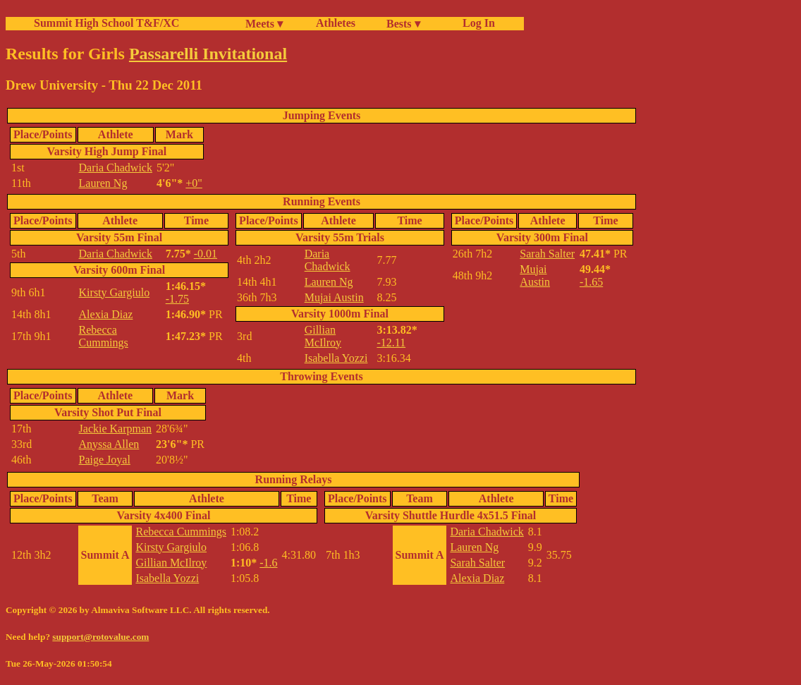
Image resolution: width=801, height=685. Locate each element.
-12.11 (391, 342)
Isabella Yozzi (336, 358)
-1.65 (591, 282)
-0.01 (205, 254)
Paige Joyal (104, 460)
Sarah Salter (547, 254)
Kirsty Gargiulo (114, 292)
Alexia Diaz (106, 314)
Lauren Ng (103, 183)
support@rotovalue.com (100, 636)
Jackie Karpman (115, 429)
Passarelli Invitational (208, 53)
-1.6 (268, 563)
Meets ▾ (264, 24)
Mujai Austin (334, 297)
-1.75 (177, 299)
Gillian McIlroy (323, 336)
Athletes (335, 23)
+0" (193, 183)
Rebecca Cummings (103, 336)
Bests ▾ (403, 24)
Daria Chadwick (115, 168)
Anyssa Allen (109, 444)
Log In (476, 23)
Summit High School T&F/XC (106, 23)
